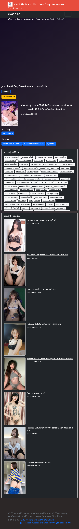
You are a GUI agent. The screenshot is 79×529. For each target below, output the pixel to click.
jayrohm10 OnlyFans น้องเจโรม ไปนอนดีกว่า (35, 19)
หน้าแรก (11, 19)
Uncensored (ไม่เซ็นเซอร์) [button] (12, 143)
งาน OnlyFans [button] (8, 133)
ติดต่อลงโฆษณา (47, 522)
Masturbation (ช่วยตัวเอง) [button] (34, 143)
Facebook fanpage (29, 522)
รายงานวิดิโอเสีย (9, 96)
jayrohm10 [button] (51, 143)
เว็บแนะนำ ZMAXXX (15, 8)
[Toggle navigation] (68, 14)
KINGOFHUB (14, 14)
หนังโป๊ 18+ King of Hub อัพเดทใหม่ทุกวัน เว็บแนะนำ (36, 4)
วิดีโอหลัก (6, 91)
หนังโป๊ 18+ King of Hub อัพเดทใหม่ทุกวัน (37, 519)
